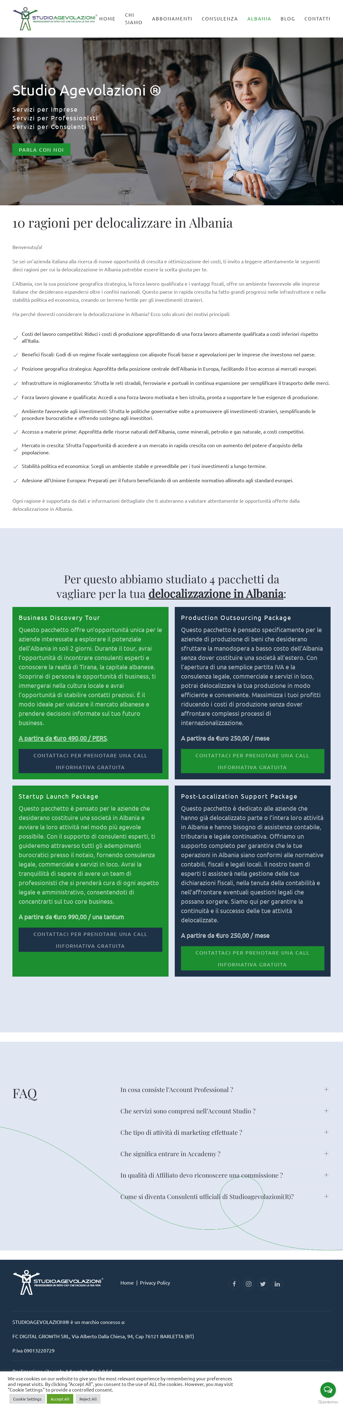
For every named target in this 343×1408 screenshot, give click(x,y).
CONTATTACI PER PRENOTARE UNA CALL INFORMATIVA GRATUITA (90, 761)
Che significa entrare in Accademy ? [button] (170, 1153)
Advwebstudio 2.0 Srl (88, 1371)
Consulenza (220, 18)
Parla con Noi (41, 149)
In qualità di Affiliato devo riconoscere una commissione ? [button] (201, 1175)
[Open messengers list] (328, 1390)
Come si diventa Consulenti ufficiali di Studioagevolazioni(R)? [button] (207, 1196)
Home (107, 18)
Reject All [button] (88, 1398)
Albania (259, 18)
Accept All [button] (60, 1398)
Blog (288, 18)
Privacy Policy (155, 1282)
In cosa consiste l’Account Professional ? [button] (176, 1089)
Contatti (318, 18)
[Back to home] (55, 15)
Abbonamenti (172, 18)
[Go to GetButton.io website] (328, 1402)
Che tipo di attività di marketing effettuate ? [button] (181, 1132)
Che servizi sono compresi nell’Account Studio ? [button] (187, 1111)
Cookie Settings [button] (27, 1398)
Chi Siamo (134, 18)
